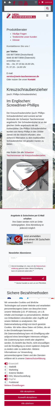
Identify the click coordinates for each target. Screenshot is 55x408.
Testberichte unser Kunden (24, 37)
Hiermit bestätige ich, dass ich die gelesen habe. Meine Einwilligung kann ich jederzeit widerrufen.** (28, 268)
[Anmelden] (5, 2)
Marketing (13, 370)
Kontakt (31, 79)
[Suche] (47, 8)
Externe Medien (16, 373)
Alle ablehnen (27, 403)
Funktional (14, 382)
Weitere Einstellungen (14, 385)
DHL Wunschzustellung (19, 376)
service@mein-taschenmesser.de (23, 76)
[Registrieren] (10, 2)
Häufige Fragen (19, 34)
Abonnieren (32, 278)
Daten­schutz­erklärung (35, 358)
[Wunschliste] (36, 2)
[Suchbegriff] (24, 8)
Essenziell (13, 363)
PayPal (12, 379)
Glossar (16, 40)
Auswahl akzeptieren (27, 397)
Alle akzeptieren (27, 391)
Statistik (12, 367)
